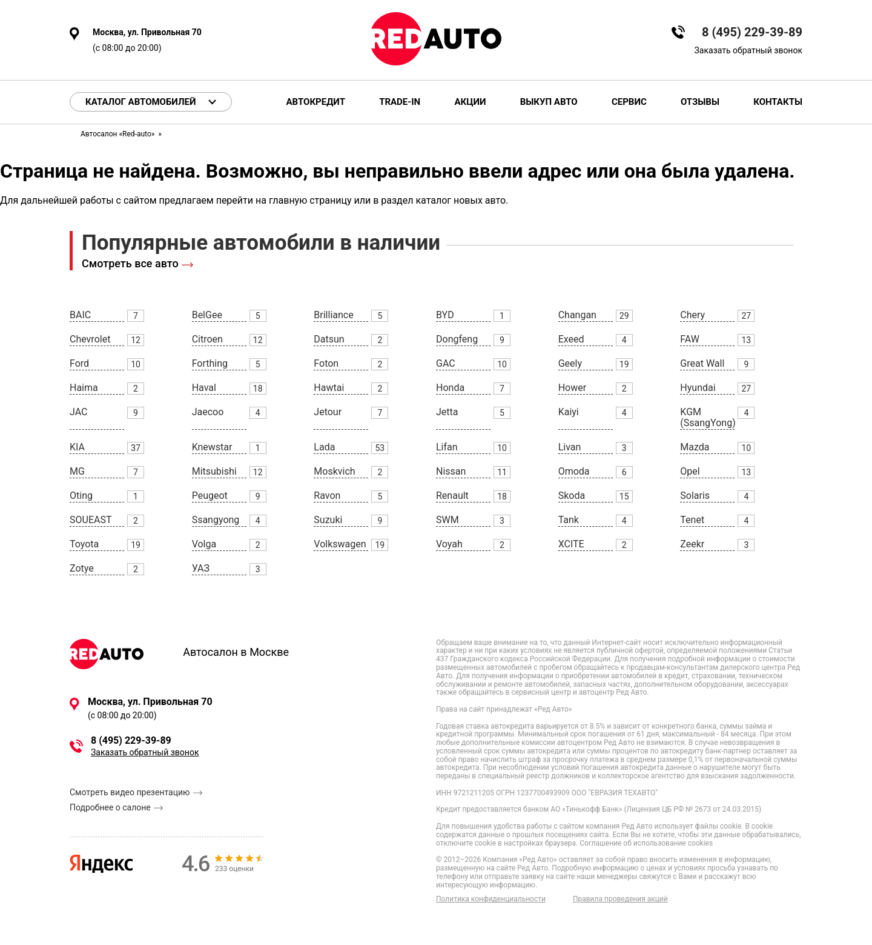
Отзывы (700, 102)
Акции (470, 102)
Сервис (629, 102)
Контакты (777, 102)
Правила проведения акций (620, 899)
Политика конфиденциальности (491, 899)
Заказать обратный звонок (748, 50)
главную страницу (310, 200)
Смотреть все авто (130, 263)
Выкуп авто (549, 102)
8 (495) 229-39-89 (752, 32)
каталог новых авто (460, 200)
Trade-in (399, 102)
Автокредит (315, 102)
